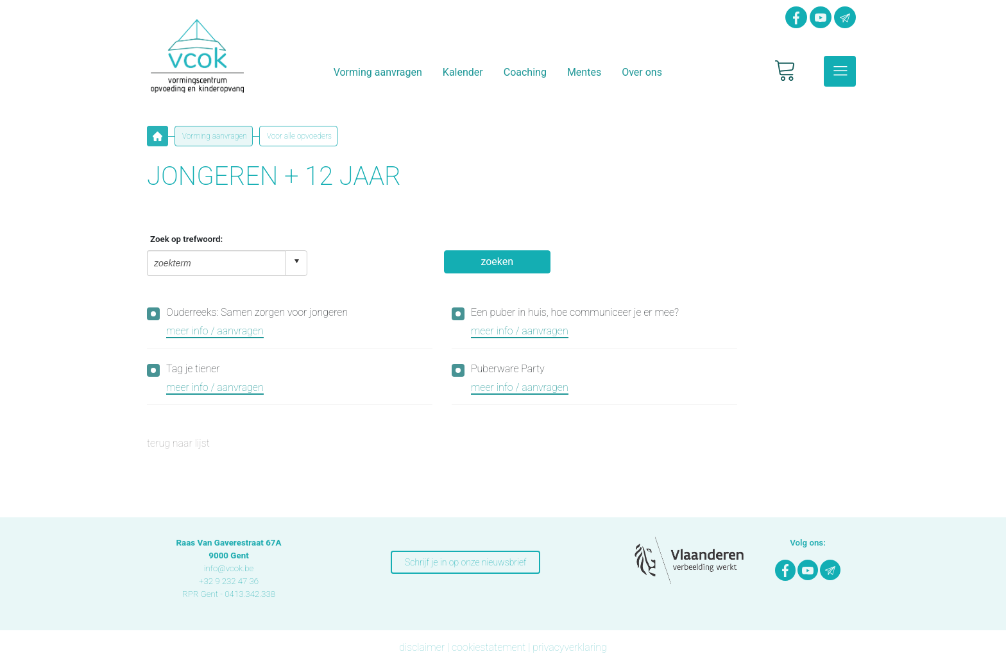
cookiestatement (488, 647)
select (296, 261)
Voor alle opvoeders (298, 136)
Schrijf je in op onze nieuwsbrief (465, 562)
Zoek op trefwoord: (186, 239)
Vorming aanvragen (378, 72)
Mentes (584, 72)
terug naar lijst (178, 443)
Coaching (525, 72)
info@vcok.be (229, 568)
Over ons (642, 72)
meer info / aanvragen (215, 331)
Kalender (463, 72)
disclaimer (422, 647)
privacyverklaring (570, 647)
